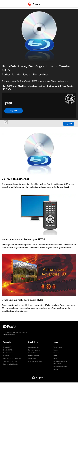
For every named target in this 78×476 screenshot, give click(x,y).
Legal (55, 358)
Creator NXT (7, 347)
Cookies (56, 353)
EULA (55, 355)
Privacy (55, 350)
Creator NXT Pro (8, 350)
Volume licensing (34, 353)
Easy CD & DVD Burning (10, 364)
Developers (32, 358)
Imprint (55, 369)
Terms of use (57, 347)
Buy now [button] (13, 111)
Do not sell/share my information (60, 362)
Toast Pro (6, 355)
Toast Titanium (8, 353)
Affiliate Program (33, 355)
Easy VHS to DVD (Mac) (10, 361)
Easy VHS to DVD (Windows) (12, 358)
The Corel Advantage (35, 361)
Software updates (34, 350)
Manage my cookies (60, 366)
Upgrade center (33, 347)
